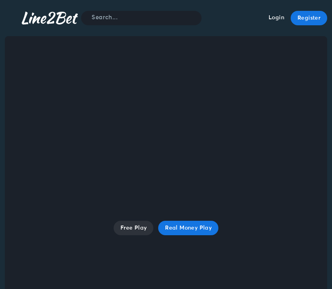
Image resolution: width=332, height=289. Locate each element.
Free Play (133, 228)
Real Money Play (188, 228)
